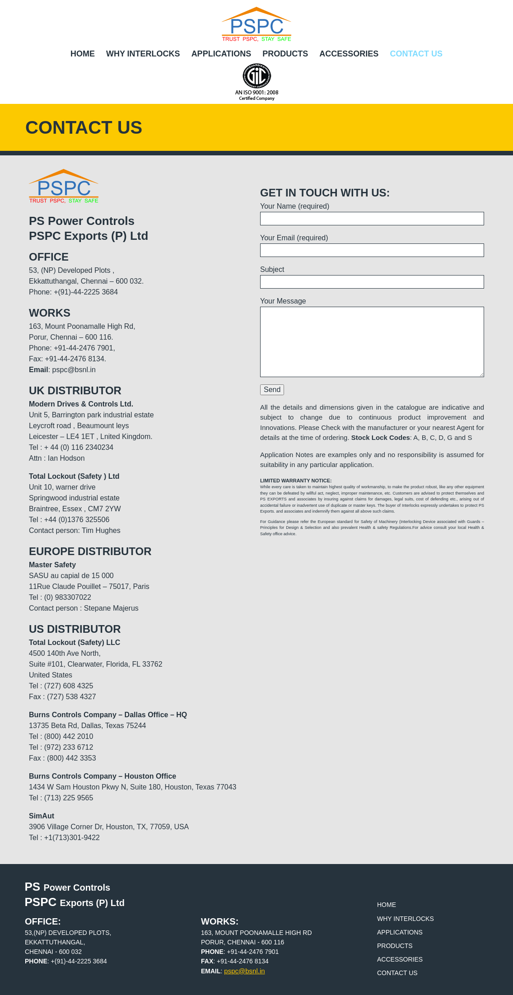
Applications (221, 53)
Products (285, 53)
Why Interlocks (143, 53)
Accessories (348, 53)
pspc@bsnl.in (244, 971)
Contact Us (416, 53)
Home (82, 53)
